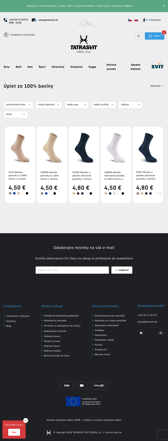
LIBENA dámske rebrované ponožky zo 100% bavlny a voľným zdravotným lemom (114, 179)
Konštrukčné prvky (16, 104)
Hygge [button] (92, 66)
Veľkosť (125, 104)
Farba (9, 114)
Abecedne (157, 85)
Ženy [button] (7, 66)
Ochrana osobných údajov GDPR (63, 420)
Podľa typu (72, 104)
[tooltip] (10, 193)
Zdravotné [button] (58, 66)
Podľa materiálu (46, 104)
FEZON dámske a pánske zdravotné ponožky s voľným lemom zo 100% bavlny (81, 179)
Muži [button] (19, 66)
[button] (130, 20)
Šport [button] (42, 66)
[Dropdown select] (18, 104)
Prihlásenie (152, 20)
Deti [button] (30, 66)
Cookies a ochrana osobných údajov (102, 420)
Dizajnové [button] (76, 66)
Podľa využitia (101, 104)
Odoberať (122, 270)
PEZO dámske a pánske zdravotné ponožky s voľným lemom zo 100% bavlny (145, 179)
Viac (14, 432)
